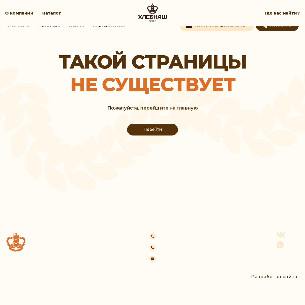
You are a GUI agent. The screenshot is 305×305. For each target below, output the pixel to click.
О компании (19, 13)
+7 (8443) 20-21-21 (180, 236)
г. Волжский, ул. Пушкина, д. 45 (182, 276)
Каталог (51, 13)
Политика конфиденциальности (29, 274)
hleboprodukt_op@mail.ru (190, 259)
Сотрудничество (97, 260)
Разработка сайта (274, 277)
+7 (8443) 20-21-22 (180, 247)
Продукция (91, 243)
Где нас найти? (282, 13)
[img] (152, 27)
